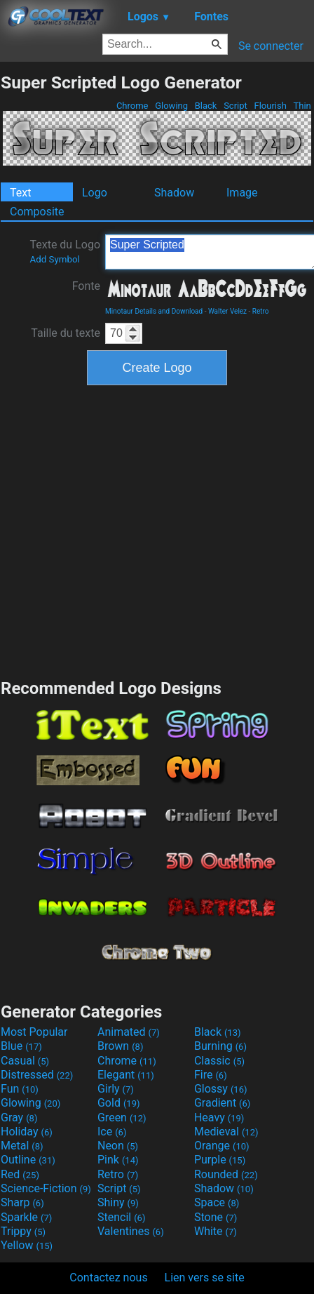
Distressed (37, 1074)
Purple (219, 1159)
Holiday (27, 1131)
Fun (20, 1088)
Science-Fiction (46, 1188)
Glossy (220, 1088)
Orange (222, 1145)
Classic (219, 1060)
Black (205, 105)
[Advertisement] (131, 530)
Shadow (174, 192)
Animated (128, 1032)
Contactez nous (108, 1277)
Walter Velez (227, 311)
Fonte (86, 286)
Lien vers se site (205, 1277)
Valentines (130, 1231)
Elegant (125, 1074)
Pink (118, 1159)
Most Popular (34, 1032)
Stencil (121, 1217)
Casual (25, 1060)
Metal (22, 1145)
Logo (94, 192)
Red (20, 1174)
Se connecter (270, 46)
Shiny (118, 1202)
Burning (220, 1046)
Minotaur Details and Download (154, 311)
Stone (215, 1217)
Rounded (226, 1174)
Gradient (222, 1102)
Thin (302, 105)
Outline (28, 1159)
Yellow (27, 1245)
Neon (117, 1145)
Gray (19, 1117)
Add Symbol (54, 259)
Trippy (23, 1231)
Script (235, 105)
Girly (115, 1088)
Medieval (226, 1131)
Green (121, 1117)
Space (216, 1202)
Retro (260, 311)
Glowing (171, 105)
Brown (120, 1046)
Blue (21, 1046)
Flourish (270, 105)
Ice (111, 1131)
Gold (118, 1102)
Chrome (132, 105)
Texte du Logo (64, 251)
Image (242, 192)
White (215, 1231)
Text (20, 192)
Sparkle (26, 1217)
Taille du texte (65, 333)
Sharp (22, 1202)
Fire (210, 1074)
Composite (37, 211)
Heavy (219, 1117)
